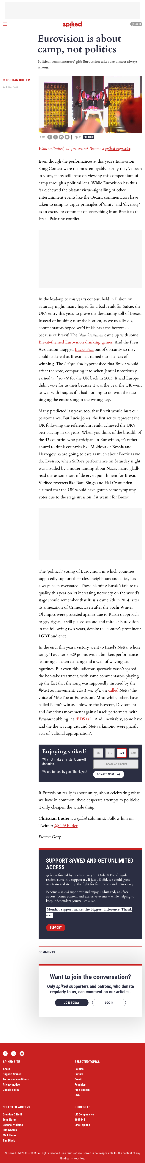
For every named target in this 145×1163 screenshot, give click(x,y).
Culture (89, 137)
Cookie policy (11, 1090)
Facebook (5, 1053)
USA (77, 1095)
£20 (121, 753)
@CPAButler (66, 825)
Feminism (80, 1084)
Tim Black (9, 1140)
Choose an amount (116, 764)
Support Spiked (12, 1074)
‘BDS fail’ (84, 719)
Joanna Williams (13, 1125)
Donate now (105, 774)
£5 (98, 753)
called (113, 690)
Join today (71, 1003)
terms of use (74, 1153)
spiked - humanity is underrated (72, 24)
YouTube (22, 1053)
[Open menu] (5, 24)
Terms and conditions (16, 1079)
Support (56, 927)
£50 (133, 753)
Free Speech (82, 1090)
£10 (110, 753)
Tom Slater (9, 1119)
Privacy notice (11, 1084)
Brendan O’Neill (12, 1114)
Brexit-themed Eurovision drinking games (75, 342)
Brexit (78, 1079)
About (6, 1069)
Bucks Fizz (84, 349)
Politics (79, 1069)
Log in (136, 24)
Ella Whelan (10, 1130)
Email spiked (82, 1125)
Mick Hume (9, 1135)
